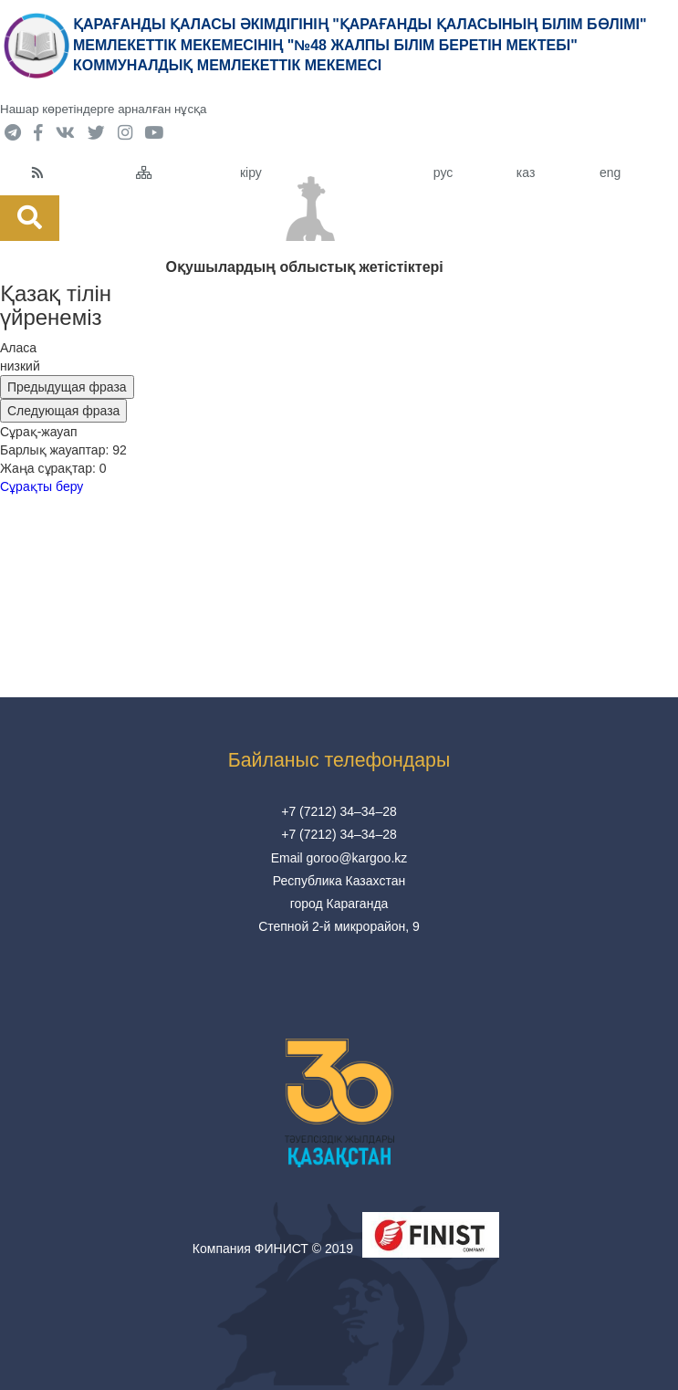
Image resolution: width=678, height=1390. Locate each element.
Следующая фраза (63, 410)
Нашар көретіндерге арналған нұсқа (103, 109)
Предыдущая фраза (67, 387)
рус (443, 172)
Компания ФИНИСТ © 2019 (273, 1248)
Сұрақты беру (41, 486)
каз (525, 172)
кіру (251, 172)
